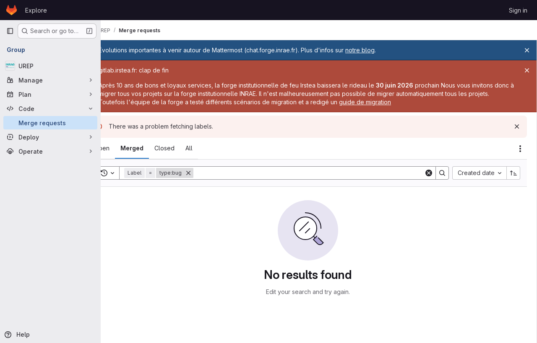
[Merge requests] (50, 122)
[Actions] (520, 148)
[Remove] (211, 173)
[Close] (527, 50)
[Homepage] (11, 10)
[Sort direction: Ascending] (513, 173)
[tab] (124, 148)
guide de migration (409, 102)
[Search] (319, 173)
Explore (36, 10)
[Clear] (429, 173)
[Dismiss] (517, 126)
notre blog (382, 50)
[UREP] (50, 65)
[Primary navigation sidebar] (10, 31)
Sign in (518, 10)
